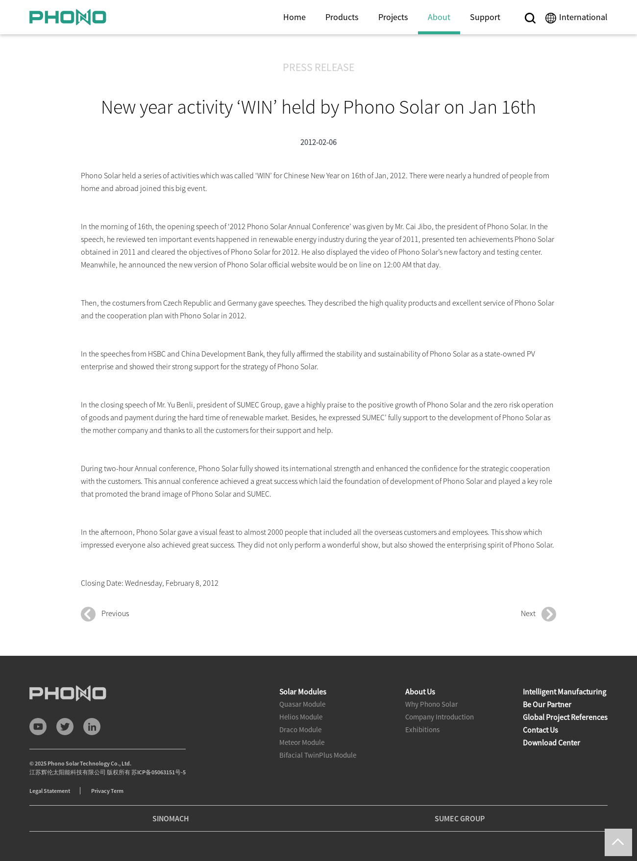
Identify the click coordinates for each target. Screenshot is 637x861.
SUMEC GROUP (460, 818)
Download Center (551, 742)
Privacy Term (107, 790)
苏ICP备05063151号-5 (158, 772)
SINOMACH (170, 818)
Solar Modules (302, 691)
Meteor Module (301, 742)
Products (342, 17)
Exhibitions (422, 729)
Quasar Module (302, 704)
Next (538, 614)
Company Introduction (439, 716)
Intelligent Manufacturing (564, 691)
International (583, 17)
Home (294, 17)
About (439, 17)
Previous (105, 614)
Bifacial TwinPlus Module (317, 755)
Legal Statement (49, 790)
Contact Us (540, 730)
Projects (393, 17)
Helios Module (300, 716)
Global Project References (565, 717)
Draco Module (300, 729)
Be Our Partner (547, 704)
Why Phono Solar (431, 704)
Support (485, 17)
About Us (420, 691)
